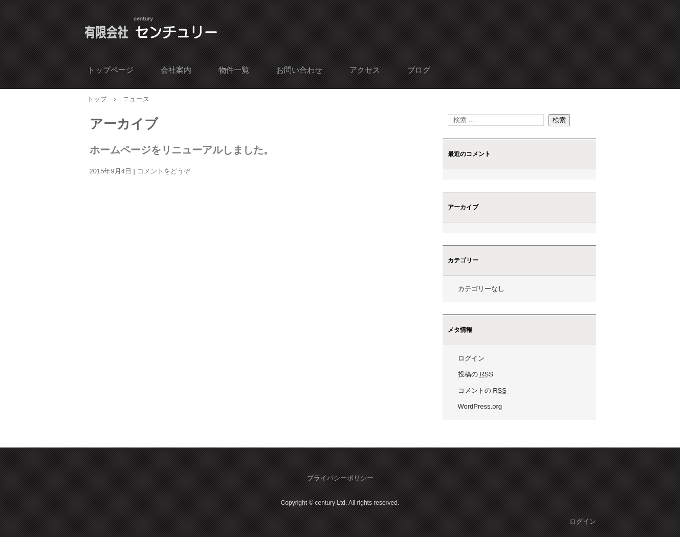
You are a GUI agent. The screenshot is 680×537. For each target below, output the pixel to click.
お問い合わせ (299, 69)
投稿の (475, 374)
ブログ (418, 69)
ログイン (471, 358)
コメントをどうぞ (163, 171)
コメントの (482, 390)
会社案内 (176, 69)
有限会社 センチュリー (152, 29)
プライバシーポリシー (340, 478)
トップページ (110, 69)
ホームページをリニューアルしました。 (182, 149)
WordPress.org (480, 406)
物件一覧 (233, 69)
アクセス (364, 69)
